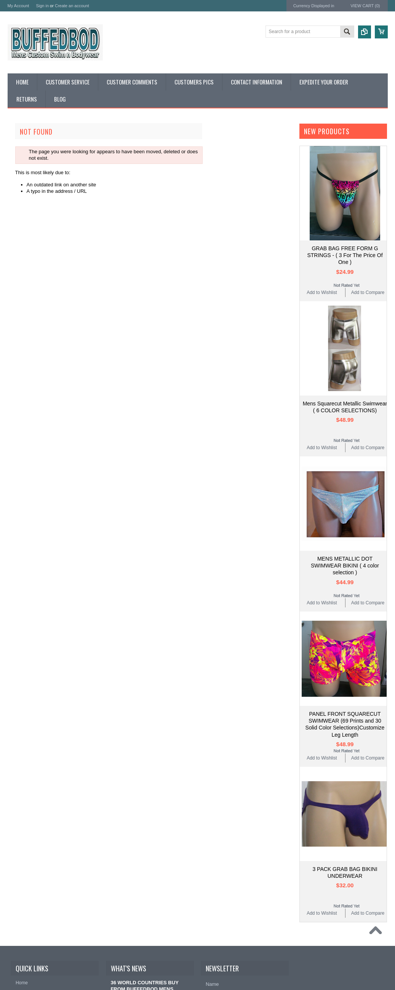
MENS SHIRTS (25, 245)
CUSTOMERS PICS (30, 277)
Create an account (72, 5)
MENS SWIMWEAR (30, 194)
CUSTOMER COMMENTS (37, 264)
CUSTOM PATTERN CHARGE (41, 162)
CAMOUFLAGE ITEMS (33, 226)
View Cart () (365, 5)
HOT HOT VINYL (26, 251)
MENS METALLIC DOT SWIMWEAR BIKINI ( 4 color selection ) (345, 565)
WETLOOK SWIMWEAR (35, 207)
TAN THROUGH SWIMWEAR (40, 213)
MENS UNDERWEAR (32, 239)
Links (13, 284)
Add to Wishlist (322, 292)
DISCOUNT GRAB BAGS (36, 187)
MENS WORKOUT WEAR (36, 232)
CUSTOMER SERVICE (33, 258)
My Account (18, 5)
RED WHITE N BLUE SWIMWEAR (46, 200)
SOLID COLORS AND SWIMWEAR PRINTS (47, 178)
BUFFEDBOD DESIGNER (37, 142)
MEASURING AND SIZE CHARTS (45, 168)
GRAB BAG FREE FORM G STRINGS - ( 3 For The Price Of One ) (344, 255)
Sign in (42, 5)
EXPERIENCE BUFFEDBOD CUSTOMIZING (40, 152)
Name (212, 984)
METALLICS (21, 219)
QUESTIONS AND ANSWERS (41, 271)
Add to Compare (367, 292)
